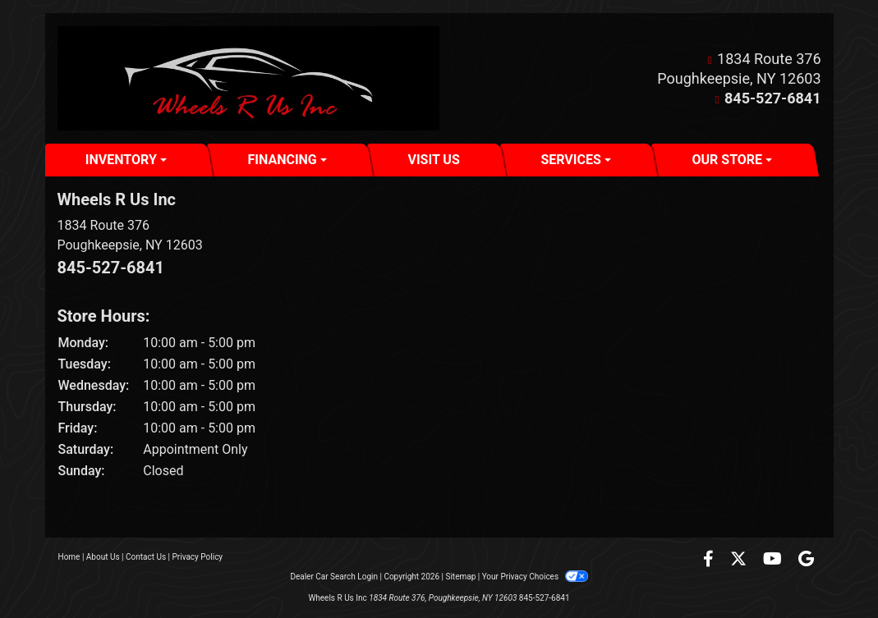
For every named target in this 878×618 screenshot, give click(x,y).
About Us (103, 556)
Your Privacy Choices (535, 576)
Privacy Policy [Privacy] (197, 556)
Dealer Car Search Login (334, 576)
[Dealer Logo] (248, 78)
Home (69, 556)
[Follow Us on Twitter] (740, 560)
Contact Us (146, 556)
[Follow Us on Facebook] (710, 560)
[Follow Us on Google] (806, 560)
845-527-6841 (772, 98)
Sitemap (460, 576)
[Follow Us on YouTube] (774, 560)
